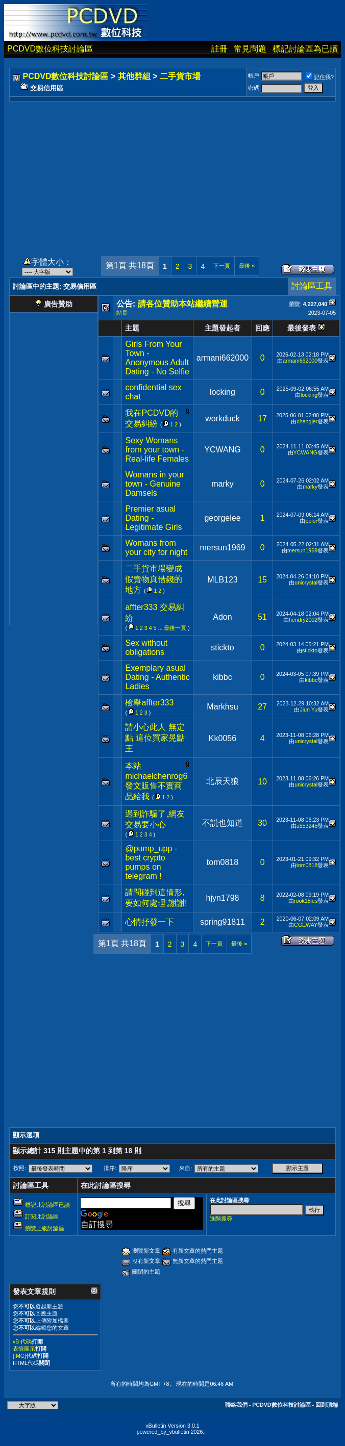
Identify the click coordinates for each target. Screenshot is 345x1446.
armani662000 (222, 357)
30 (262, 823)
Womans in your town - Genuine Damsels (154, 483)
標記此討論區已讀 (47, 1205)
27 (262, 706)
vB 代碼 (22, 1341)
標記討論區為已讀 (305, 48)
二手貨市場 (180, 76)
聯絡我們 (236, 1405)
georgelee (222, 518)
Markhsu (222, 706)
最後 (247, 266)
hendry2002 (303, 620)
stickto (222, 647)
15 (262, 579)
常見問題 (250, 48)
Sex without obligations (146, 647)
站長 (122, 313)
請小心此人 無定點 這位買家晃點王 (154, 738)
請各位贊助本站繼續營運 (183, 303)
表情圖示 (24, 1349)
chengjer (307, 421)
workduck (222, 418)
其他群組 (134, 76)
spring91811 (222, 922)
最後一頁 (175, 628)
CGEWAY (305, 925)
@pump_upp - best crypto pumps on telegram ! (151, 862)
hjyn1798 (222, 898)
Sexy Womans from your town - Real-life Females (156, 449)
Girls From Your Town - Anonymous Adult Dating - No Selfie (157, 358)
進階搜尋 (221, 1218)
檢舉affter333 (149, 702)
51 (262, 617)
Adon (222, 617)
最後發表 (301, 328)
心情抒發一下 (149, 922)
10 (262, 781)
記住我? (320, 77)
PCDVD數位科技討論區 (50, 48)
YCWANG (222, 449)
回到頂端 (326, 1405)
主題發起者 (222, 328)
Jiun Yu (308, 709)
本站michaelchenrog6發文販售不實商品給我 (156, 781)
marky (222, 483)
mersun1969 (222, 547)
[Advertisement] (172, 173)
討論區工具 (311, 286)
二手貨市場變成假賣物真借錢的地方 (153, 579)
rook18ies (305, 901)
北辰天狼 (222, 781)
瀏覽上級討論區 (44, 1228)
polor (311, 521)
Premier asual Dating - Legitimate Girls (153, 517)
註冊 (219, 48)
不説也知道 (222, 823)
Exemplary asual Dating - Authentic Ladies (157, 677)
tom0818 (222, 862)
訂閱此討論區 (42, 1216)
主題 (132, 328)
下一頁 (221, 266)
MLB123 (222, 579)
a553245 (307, 826)
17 (262, 418)
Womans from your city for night (156, 547)
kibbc (222, 677)
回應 (262, 328)
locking (222, 392)
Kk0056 (222, 738)
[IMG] (19, 1356)
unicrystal (305, 582)
